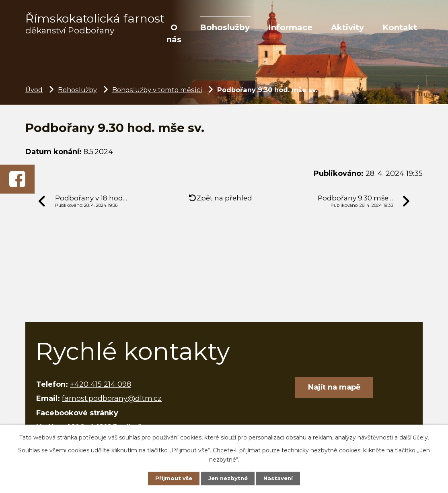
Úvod (34, 90)
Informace (290, 27)
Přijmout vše (171, 477)
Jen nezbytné (228, 477)
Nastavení (280, 477)
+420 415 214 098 (100, 384)
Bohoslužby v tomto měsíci (157, 90)
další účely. (414, 436)
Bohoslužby (225, 27)
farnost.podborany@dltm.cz (112, 398)
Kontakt (399, 27)
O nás (173, 33)
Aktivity (347, 27)
